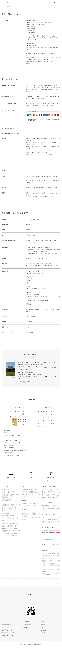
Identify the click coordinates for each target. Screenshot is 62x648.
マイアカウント (45, 621)
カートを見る (44, 630)
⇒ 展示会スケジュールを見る (11, 455)
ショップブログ (25, 621)
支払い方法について (7, 630)
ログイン (43, 627)
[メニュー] (59, 2)
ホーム (3, 6)
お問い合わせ (44, 632)
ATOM (26, 627)
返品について (5, 627)
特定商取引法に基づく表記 (8, 632)
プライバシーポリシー (7, 635)
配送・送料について (7, 624)
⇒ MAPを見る (21, 382)
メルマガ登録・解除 (26, 624)
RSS (22, 627)
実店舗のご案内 (31, 382)
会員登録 (43, 624)
